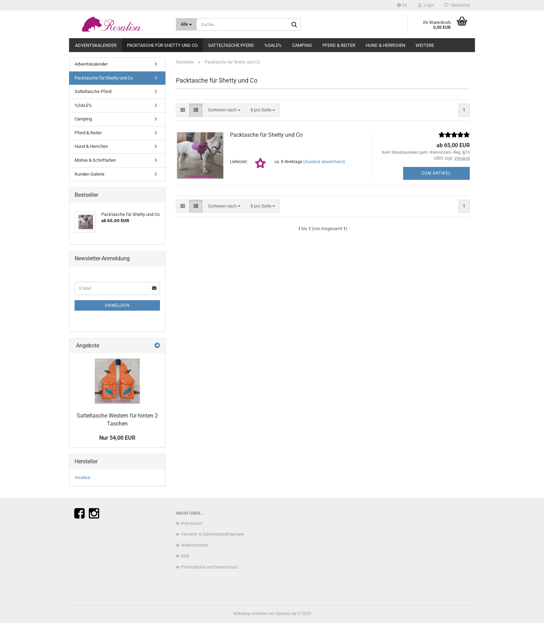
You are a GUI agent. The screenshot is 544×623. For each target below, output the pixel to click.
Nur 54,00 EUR (117, 438)
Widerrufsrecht (195, 545)
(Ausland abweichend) (324, 161)
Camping (302, 45)
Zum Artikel (436, 173)
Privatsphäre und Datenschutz (209, 567)
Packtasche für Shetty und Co (162, 45)
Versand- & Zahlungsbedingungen (213, 534)
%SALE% (273, 45)
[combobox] (224, 110)
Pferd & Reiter (338, 45)
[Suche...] (186, 24)
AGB (185, 556)
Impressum (191, 523)
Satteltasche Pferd (231, 45)
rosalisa (82, 477)
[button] (402, 5)
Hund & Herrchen (385, 45)
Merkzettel (457, 5)
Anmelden (117, 305)
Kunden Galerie (89, 174)
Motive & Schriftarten (95, 160)
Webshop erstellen (250, 613)
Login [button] (426, 5)
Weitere (425, 45)
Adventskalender (96, 45)
